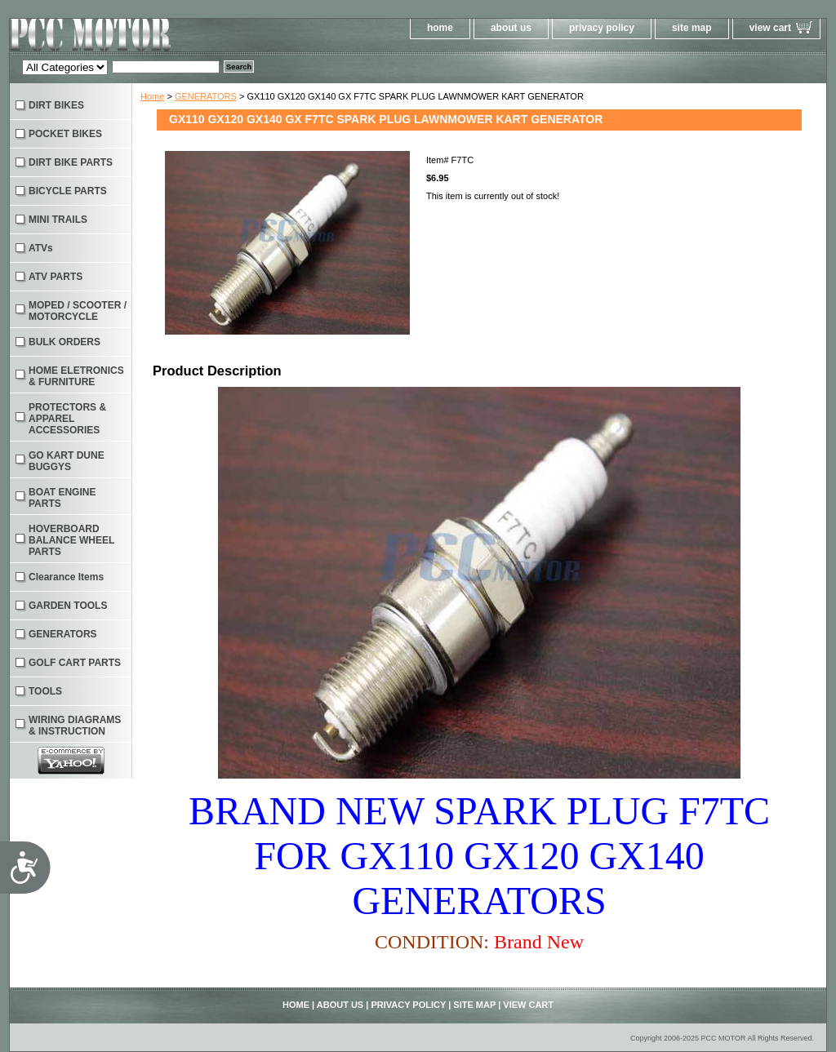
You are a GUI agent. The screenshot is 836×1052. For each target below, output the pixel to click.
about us (511, 27)
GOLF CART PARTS (75, 662)
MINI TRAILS (58, 219)
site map (692, 27)
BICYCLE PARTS (68, 191)
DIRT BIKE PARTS (71, 162)
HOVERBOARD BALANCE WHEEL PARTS (71, 540)
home (440, 27)
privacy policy (601, 27)
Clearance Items (66, 577)
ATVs (41, 248)
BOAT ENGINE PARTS (62, 497)
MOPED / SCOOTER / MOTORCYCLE (78, 311)
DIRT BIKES (56, 105)
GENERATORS (206, 96)
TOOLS (45, 691)
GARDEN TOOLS (68, 605)
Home (152, 96)
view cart (770, 27)
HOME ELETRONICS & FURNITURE (76, 376)
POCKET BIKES (65, 134)
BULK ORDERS (64, 342)
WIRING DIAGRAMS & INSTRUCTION (75, 725)
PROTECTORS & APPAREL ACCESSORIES (67, 419)
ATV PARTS (55, 276)
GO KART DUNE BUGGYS (66, 461)
